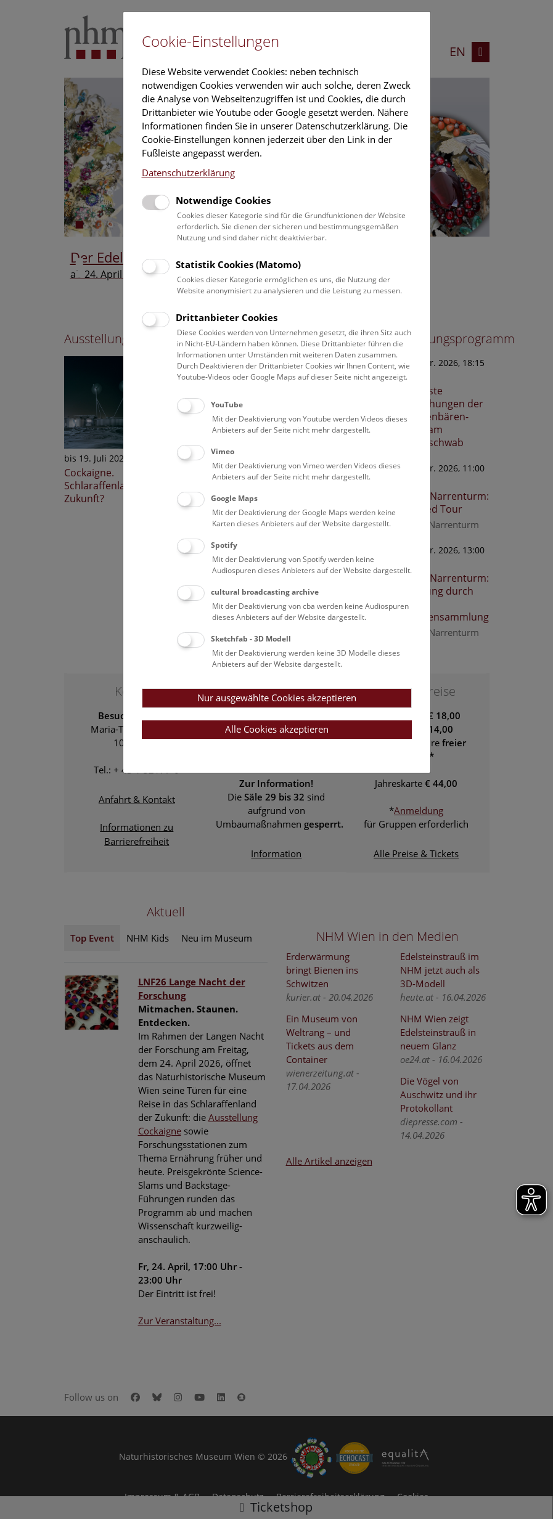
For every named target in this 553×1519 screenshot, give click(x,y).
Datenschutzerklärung (188, 172)
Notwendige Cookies (223, 200)
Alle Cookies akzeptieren (277, 729)
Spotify (224, 545)
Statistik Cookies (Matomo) (238, 264)
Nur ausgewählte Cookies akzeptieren (276, 697)
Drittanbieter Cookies (226, 317)
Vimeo (222, 451)
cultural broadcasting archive (265, 592)
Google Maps (234, 498)
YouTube (227, 404)
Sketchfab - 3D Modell (251, 638)
